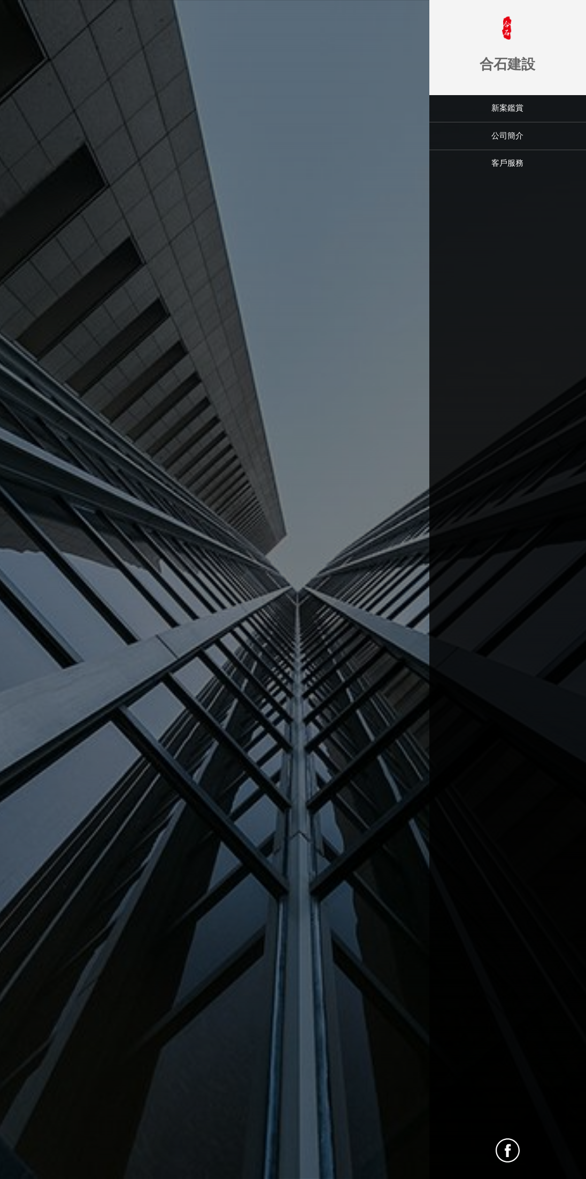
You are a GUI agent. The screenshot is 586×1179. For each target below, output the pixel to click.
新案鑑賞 (507, 108)
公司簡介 (507, 135)
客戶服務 (507, 163)
